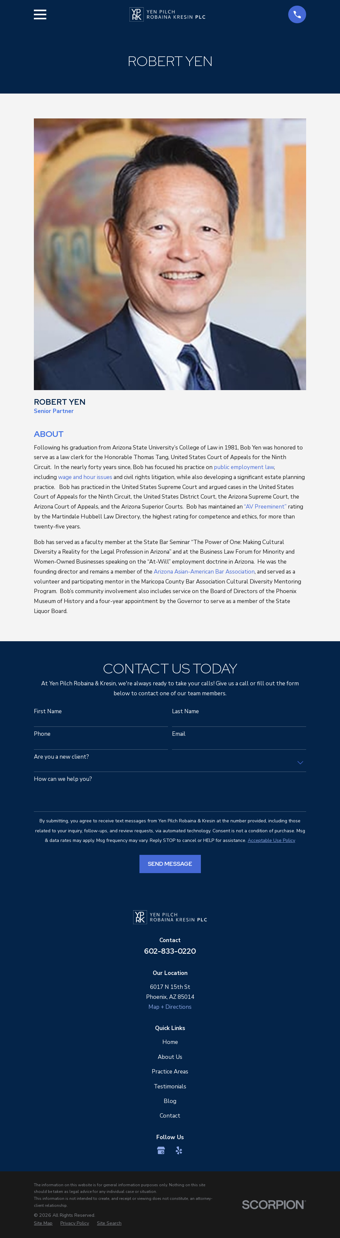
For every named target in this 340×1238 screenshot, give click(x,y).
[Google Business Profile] (161, 1150)
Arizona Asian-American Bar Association (204, 572)
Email (179, 734)
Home (170, 1042)
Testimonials (170, 1086)
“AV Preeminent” (265, 507)
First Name (48, 711)
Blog (170, 1101)
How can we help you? (63, 779)
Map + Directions (170, 1007)
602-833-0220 (170, 951)
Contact (170, 1116)
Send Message (170, 863)
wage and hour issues (85, 477)
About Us (170, 1057)
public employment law (244, 467)
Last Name (185, 711)
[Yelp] (179, 1150)
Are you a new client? (61, 757)
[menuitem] (43, 1223)
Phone (42, 734)
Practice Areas (170, 1071)
